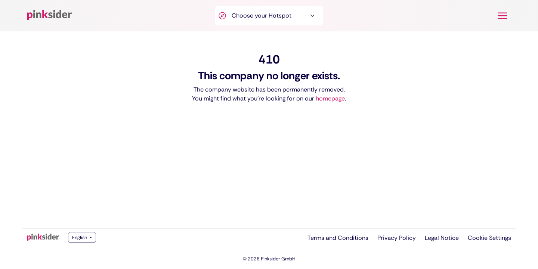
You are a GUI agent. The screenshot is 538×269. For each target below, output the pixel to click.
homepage (330, 98)
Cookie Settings (489, 238)
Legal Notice (442, 238)
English (80, 237)
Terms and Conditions (337, 238)
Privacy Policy (396, 238)
